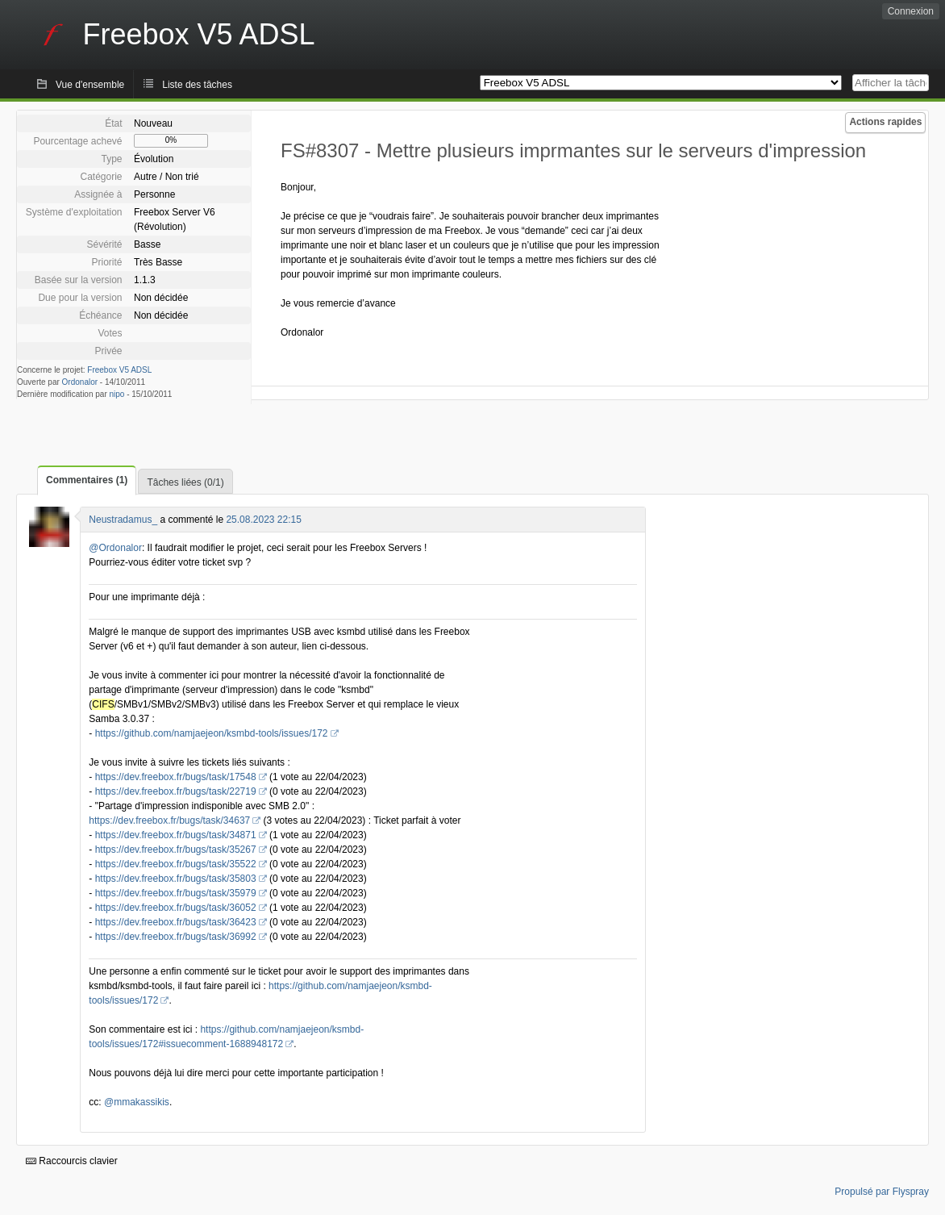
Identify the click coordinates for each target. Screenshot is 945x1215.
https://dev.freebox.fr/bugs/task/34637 (169, 820)
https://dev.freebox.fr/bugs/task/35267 (175, 849)
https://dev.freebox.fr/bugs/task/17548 (175, 777)
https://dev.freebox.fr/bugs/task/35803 (175, 878)
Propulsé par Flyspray (882, 1191)
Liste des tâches (197, 84)
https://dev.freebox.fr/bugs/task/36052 (175, 907)
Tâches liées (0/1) (185, 482)
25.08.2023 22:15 (263, 519)
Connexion (911, 11)
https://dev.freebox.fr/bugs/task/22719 (175, 791)
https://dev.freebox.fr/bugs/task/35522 (175, 864)
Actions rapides (885, 121)
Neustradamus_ (123, 519)
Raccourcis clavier (72, 1161)
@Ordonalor (115, 547)
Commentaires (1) (86, 480)
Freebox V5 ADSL (119, 369)
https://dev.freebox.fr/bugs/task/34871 (175, 835)
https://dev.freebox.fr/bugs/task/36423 (175, 922)
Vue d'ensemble (90, 84)
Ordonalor (80, 382)
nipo (117, 394)
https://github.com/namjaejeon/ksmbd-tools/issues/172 (211, 733)
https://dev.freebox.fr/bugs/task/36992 (175, 936)
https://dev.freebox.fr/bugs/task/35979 (175, 893)
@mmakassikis (136, 1102)
